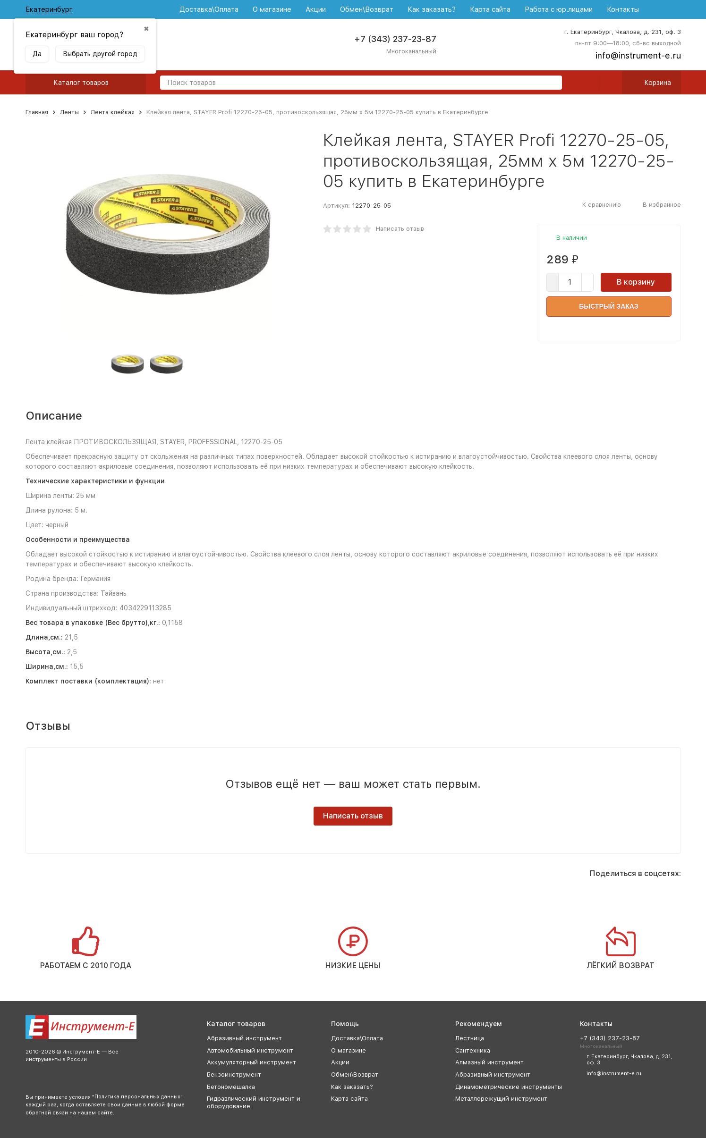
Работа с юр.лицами (559, 9)
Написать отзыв (400, 228)
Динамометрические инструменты (508, 1086)
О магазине (272, 9)
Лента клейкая (113, 112)
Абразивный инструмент (244, 1038)
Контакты (623, 9)
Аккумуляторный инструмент (251, 1062)
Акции (316, 9)
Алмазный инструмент (489, 1062)
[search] (551, 83)
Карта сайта (490, 9)
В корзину (636, 282)
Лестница (469, 1038)
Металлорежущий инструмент (501, 1098)
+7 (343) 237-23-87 (395, 39)
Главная (37, 112)
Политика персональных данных (137, 1097)
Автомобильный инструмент (250, 1050)
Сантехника (472, 1050)
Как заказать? (432, 9)
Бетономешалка (231, 1086)
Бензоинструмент (234, 1074)
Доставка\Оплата (208, 9)
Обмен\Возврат (366, 9)
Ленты (69, 112)
